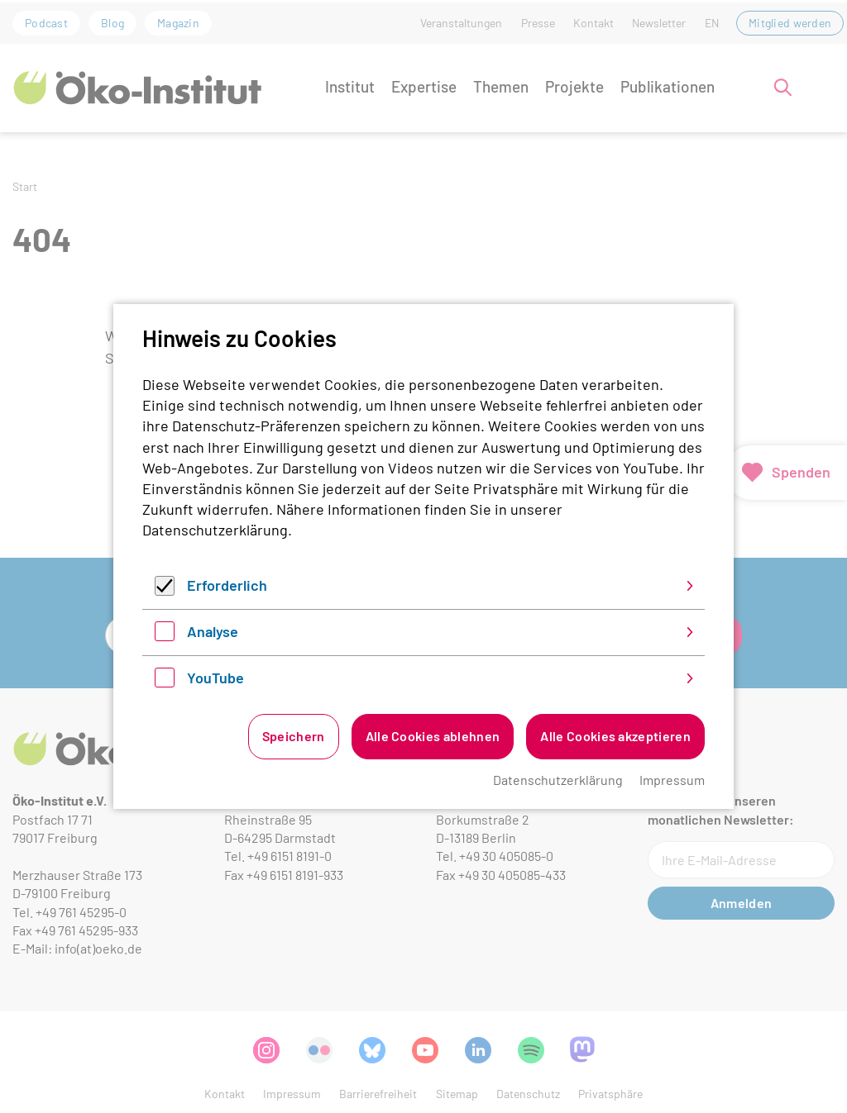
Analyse (212, 631)
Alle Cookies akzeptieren (615, 736)
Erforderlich (227, 585)
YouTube (215, 677)
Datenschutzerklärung (215, 530)
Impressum (672, 779)
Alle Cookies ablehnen (433, 736)
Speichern (293, 736)
